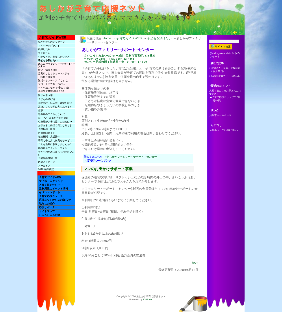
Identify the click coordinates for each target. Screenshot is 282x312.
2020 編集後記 (46, 169)
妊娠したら (44, 49)
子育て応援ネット (221, 97)
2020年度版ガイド (220, 76)
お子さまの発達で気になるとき (55, 125)
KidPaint (147, 299)
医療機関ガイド (46, 132)
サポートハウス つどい (51, 84)
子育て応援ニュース (51, 196)
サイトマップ (47, 211)
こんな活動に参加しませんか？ (55, 144)
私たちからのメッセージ (51, 41)
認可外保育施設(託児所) (51, 91)
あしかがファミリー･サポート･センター (56, 65)
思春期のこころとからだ (51, 114)
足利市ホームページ (220, 115)
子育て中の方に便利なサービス (55, 140)
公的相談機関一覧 (48, 158)
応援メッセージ (46, 162)
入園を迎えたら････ (51, 185)
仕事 (40, 110)
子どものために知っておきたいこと (55, 153)
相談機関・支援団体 (49, 136)
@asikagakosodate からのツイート (224, 55)
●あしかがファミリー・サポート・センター (131, 156)
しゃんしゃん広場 (49, 215)
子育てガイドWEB (52, 37)
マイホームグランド (49, 45)
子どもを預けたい (48, 60)
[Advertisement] (135, 281)
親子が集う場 (45, 95)
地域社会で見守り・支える (52, 148)
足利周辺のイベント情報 (53, 188)
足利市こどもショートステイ (54, 73)
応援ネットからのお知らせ (55, 200)
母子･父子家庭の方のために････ (56, 118)
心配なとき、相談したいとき (54, 56)
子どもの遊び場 (46, 99)
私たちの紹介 (47, 203)
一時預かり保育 (46, 77)
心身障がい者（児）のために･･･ (56, 121)
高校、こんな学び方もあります (55, 106)
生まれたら (44, 53)
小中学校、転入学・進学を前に (55, 103)
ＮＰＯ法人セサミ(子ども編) (53, 87)
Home (107, 38)
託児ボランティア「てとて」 (54, 80)
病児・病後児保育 (48, 70)
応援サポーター (48, 207)
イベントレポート (49, 192)
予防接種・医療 (46, 129)
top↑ (195, 262)
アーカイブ (44, 165)
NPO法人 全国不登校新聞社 (225, 70)
